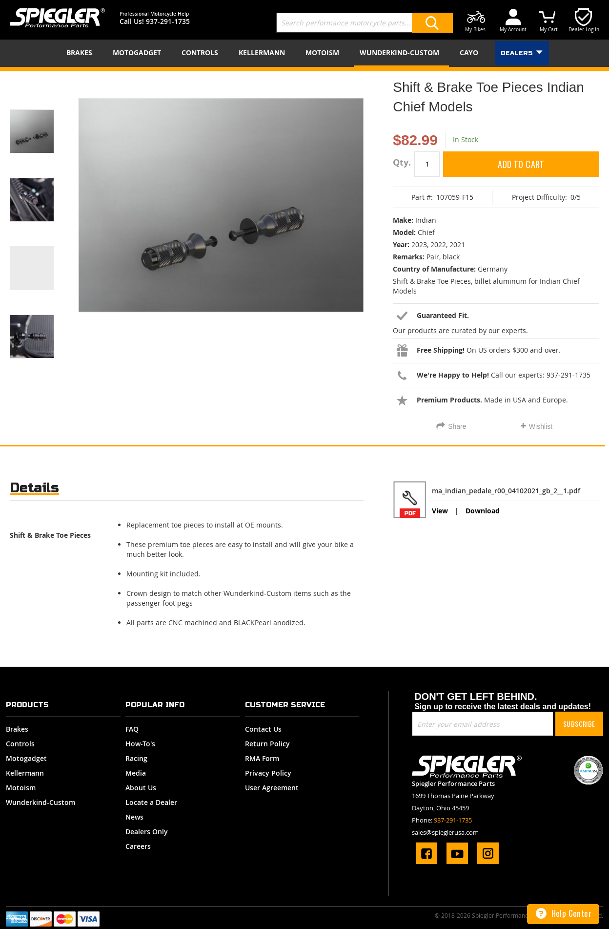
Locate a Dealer (151, 802)
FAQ (132, 729)
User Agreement (272, 787)
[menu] (304, 53)
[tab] (34, 490)
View (440, 510)
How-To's (140, 743)
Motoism (21, 787)
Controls (20, 743)
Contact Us (263, 729)
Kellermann (25, 773)
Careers (138, 846)
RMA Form (262, 758)
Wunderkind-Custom (40, 802)
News (134, 817)
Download (483, 510)
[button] (44, 119)
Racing (136, 758)
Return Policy (267, 743)
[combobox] (364, 23)
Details (34, 488)
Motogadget (26, 758)
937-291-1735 (168, 21)
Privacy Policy (268, 773)
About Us (140, 787)
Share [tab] (457, 426)
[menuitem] (81, 52)
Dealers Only (146, 831)
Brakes (17, 729)
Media (135, 773)
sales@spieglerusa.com (445, 832)
